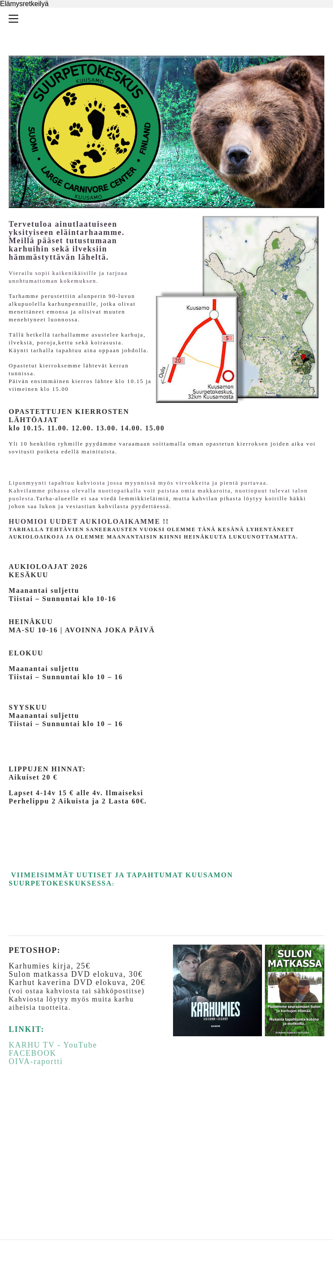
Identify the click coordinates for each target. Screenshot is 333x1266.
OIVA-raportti (36, 1061)
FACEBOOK (32, 1053)
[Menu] (15, 18)
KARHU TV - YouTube (53, 1045)
